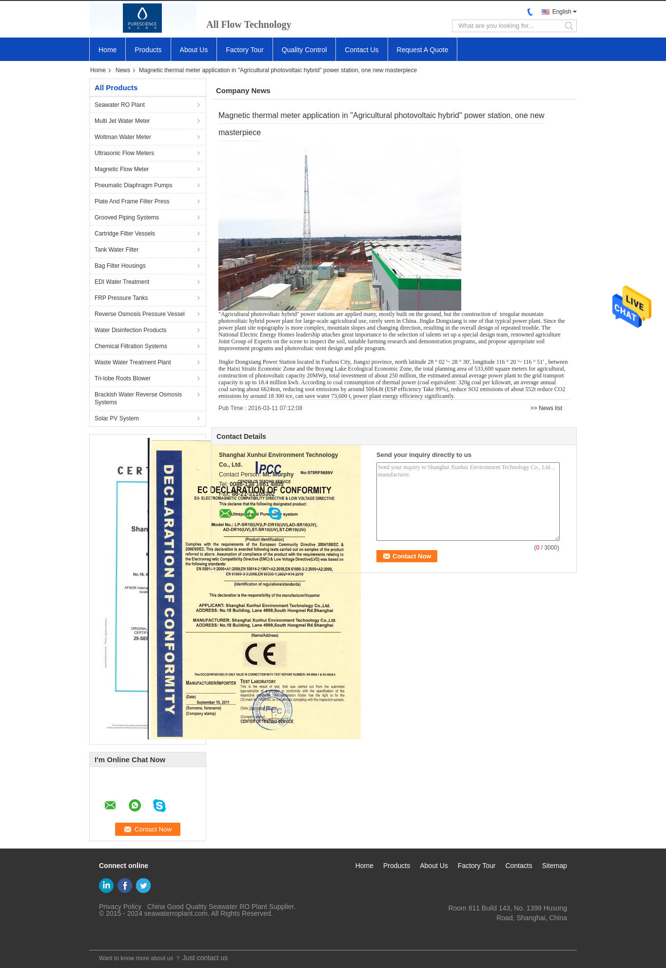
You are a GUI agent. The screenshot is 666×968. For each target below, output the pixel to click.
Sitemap (554, 865)
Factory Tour (245, 50)
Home (107, 50)
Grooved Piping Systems (127, 217)
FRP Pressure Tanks (121, 298)
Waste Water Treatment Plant (133, 362)
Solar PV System (117, 418)
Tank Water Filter (116, 249)
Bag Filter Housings (120, 265)
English (561, 11)
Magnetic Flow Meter (122, 169)
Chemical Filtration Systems (131, 346)
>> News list (546, 408)
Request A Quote (423, 50)
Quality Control (304, 50)
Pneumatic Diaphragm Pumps (133, 185)
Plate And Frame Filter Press (132, 201)
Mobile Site (109, 937)
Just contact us (205, 958)
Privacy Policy (120, 906)
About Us (194, 50)
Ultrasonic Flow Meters (124, 153)
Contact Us (361, 50)
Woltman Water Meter (123, 137)
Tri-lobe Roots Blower (123, 378)
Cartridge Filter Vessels (125, 233)
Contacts (518, 865)
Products (148, 50)
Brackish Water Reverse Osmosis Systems (138, 398)
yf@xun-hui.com (542, 927)
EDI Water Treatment (122, 281)
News (123, 70)
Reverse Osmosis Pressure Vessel (140, 314)
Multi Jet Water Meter (122, 121)
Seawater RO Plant (120, 104)
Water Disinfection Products (131, 330)
